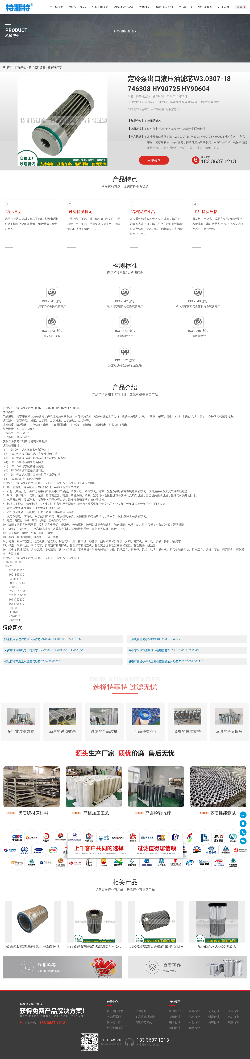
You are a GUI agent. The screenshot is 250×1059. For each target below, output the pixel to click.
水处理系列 (205, 7)
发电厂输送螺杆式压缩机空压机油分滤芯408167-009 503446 (165, 640)
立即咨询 (154, 160)
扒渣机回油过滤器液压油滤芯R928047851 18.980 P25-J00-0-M (43, 618)
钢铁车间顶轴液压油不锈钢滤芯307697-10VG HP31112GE (164, 629)
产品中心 (20, 67)
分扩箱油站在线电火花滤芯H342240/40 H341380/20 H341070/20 (44, 629)
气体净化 (144, 7)
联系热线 (206, 157)
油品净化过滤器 (124, 7)
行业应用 (223, 7)
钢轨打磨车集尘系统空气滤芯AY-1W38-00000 (32, 640)
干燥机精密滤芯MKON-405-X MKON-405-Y (154, 618)
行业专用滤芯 (100, 7)
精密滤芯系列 (164, 7)
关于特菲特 (57, 7)
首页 (10, 67)
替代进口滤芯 (77, 7)
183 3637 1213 (218, 161)
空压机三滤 (186, 7)
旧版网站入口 (125, 1053)
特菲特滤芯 (55, 67)
